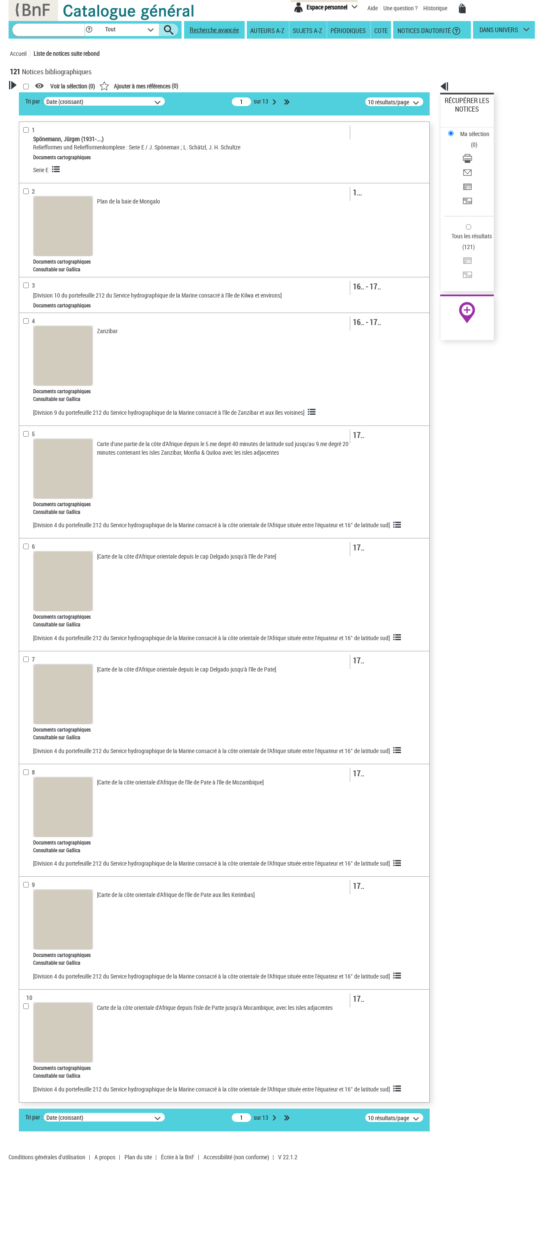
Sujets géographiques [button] (47, 302)
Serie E (151, 170)
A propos (104, 1226)
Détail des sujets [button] (40, 317)
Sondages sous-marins (50, 356)
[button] (89, 30)
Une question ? (400, 8)
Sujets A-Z (307, 30)
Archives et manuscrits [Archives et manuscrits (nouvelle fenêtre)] (459, 262)
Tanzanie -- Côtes (43, 330)
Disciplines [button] (33, 412)
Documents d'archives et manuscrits (63, 205)
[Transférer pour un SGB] (478, 160)
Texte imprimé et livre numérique (59, 218)
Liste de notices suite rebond (66, 53)
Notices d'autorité (423, 30)
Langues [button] (29, 259)
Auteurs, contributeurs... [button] (51, 245)
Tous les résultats (466, 183)
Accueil (18, 53)
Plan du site (138, 1226)
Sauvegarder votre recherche (63, 132)
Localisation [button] (34, 231)
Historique (436, 8)
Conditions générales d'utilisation (47, 1226)
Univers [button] (28, 383)
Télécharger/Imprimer (471, 129)
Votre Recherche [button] (45, 99)
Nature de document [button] (45, 179)
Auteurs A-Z (267, 30)
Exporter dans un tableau (475, 150)
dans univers (498, 32)
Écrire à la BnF (177, 1226)
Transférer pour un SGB (473, 160)
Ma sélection (460, 114)
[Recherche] (48, 30)
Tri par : (144, 101)
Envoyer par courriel (469, 139)
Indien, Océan (39, 343)
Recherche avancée (214, 29)
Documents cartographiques (58, 192)
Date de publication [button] (44, 274)
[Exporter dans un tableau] (478, 150)
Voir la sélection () (183, 86)
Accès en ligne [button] (37, 165)
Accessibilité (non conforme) (236, 1226)
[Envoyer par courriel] (478, 139)
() (248, 86)
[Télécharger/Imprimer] (478, 129)
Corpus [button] (27, 397)
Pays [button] (24, 426)
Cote (381, 30)
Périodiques (348, 30)
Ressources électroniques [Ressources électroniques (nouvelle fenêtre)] (462, 272)
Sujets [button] (27, 288)
